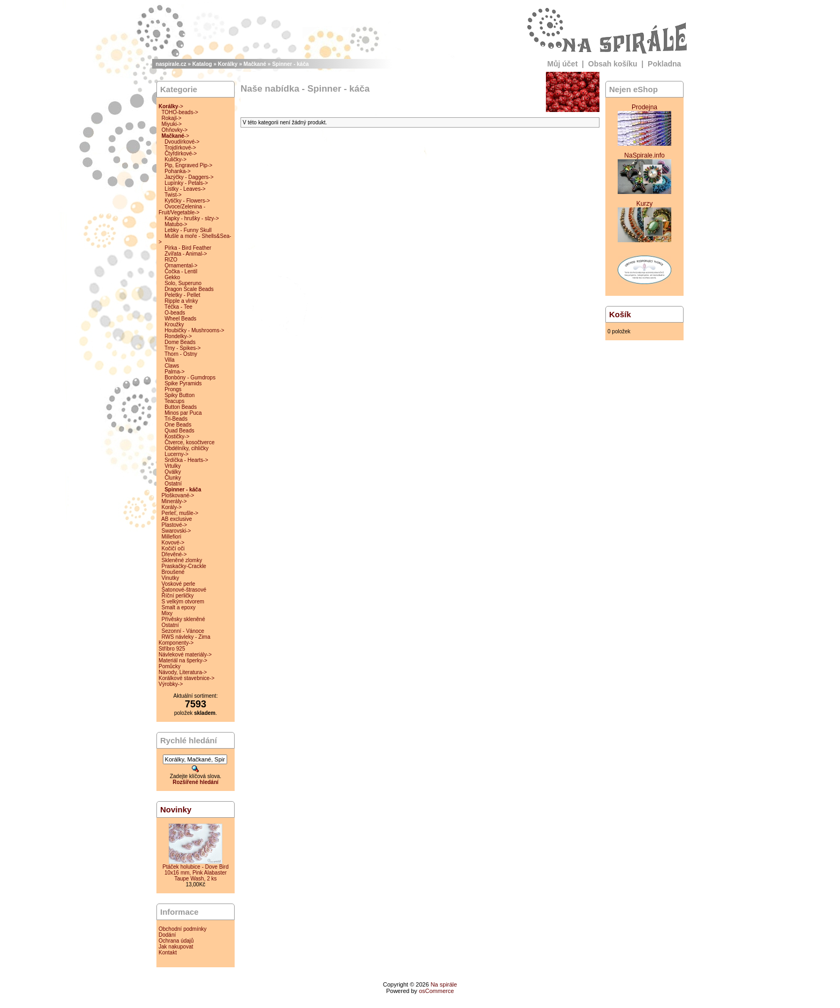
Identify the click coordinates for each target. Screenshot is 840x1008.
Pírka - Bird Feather (187, 248)
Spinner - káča (290, 64)
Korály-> (172, 507)
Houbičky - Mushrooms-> (194, 330)
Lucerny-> (176, 454)
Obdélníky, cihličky (186, 448)
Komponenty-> (176, 643)
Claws (171, 366)
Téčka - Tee (178, 307)
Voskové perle (179, 584)
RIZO (170, 260)
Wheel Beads (180, 319)
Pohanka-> (177, 171)
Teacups (174, 401)
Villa (169, 360)
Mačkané (255, 64)
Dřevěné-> (174, 554)
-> (171, 106)
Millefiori (172, 537)
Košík (620, 314)
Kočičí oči (173, 548)
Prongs (173, 389)
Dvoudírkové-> (181, 142)
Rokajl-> (172, 118)
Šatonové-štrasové (184, 590)
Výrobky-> (171, 684)
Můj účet (563, 63)
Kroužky (174, 324)
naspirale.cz (171, 64)
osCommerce (436, 991)
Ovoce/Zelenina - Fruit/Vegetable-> (182, 209)
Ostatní (173, 484)
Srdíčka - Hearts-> (186, 460)
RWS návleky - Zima (186, 637)
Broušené (173, 572)
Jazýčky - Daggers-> (188, 177)
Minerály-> (174, 501)
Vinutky (170, 578)
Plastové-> (175, 525)
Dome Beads (180, 342)
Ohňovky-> (175, 130)
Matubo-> (176, 224)
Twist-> (173, 195)
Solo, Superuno (182, 283)
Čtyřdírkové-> (180, 153)
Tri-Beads (176, 419)
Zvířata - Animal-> (185, 254)
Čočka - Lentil (180, 271)
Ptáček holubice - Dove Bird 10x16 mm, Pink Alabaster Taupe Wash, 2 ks (195, 873)
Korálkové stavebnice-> (186, 678)
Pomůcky (170, 666)
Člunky (172, 478)
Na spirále (444, 984)
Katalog (202, 64)
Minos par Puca (182, 413)
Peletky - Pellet (182, 295)
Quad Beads (179, 431)
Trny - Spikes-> (182, 348)
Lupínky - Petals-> (186, 183)
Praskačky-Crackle (184, 566)
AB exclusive (176, 519)
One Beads (177, 425)
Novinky (175, 809)
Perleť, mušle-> (180, 513)
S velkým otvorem (183, 601)
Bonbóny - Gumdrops (189, 377)
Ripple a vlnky (181, 301)
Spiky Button (179, 395)
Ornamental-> (180, 265)
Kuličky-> (175, 159)
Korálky (228, 64)
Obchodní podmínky (183, 929)
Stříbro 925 (172, 649)
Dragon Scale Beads (189, 289)
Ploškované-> (178, 495)
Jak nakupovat (176, 947)
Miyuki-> (172, 124)
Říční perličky (178, 596)
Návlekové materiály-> (185, 655)
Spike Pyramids (182, 383)
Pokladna (664, 63)
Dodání (167, 935)
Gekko (172, 277)
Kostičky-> (176, 436)
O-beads (174, 313)
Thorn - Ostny (180, 354)
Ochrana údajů (176, 941)
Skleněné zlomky (182, 560)
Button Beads (180, 407)
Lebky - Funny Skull (188, 230)
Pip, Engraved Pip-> (188, 165)
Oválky (172, 472)
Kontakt (168, 952)
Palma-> (174, 372)
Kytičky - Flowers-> (187, 201)
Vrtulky (172, 466)
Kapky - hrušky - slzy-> (191, 218)
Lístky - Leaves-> (184, 189)
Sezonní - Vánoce (183, 631)
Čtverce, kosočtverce (189, 442)
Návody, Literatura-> (183, 672)
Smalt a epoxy (179, 607)
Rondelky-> (178, 336)
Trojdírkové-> (180, 148)
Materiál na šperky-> (183, 660)
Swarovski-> (176, 531)
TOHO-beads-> (179, 112)
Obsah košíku (613, 63)
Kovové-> (173, 543)
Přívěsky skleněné (183, 619)
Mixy (167, 613)
